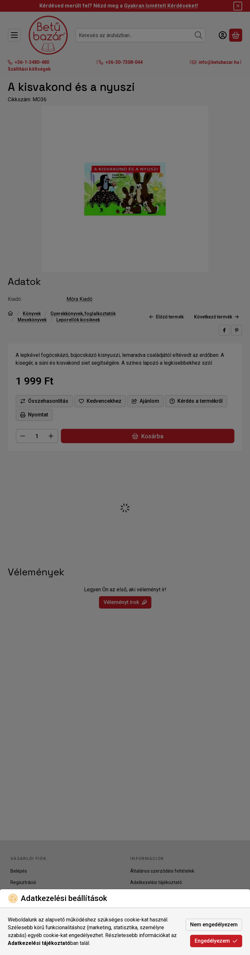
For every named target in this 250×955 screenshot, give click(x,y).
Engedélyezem (216, 941)
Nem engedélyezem (214, 924)
